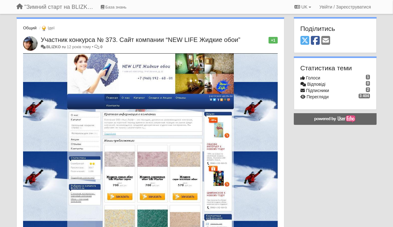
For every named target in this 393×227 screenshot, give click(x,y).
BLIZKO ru (56, 47)
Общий (30, 28)
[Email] (325, 40)
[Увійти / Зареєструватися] (345, 7)
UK (302, 6)
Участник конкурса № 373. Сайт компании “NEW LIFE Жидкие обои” (140, 39)
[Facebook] (315, 40)
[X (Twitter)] (304, 40)
